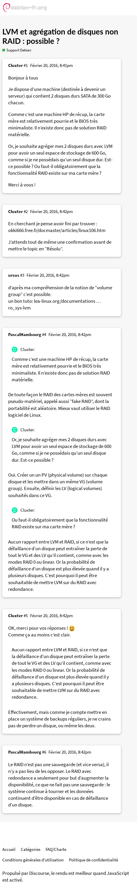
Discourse (39, 873)
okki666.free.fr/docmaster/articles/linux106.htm (56, 230)
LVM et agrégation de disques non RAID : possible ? (60, 36)
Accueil (8, 849)
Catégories (30, 849)
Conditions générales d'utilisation (33, 860)
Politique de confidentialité (93, 860)
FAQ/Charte (56, 849)
